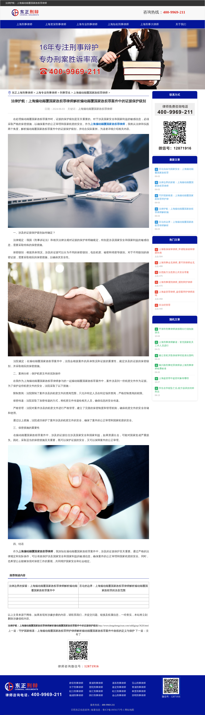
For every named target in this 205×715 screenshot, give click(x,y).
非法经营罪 (162, 305)
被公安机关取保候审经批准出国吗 (174, 355)
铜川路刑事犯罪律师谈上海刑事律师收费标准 (174, 367)
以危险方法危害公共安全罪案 (172, 272)
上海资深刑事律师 (55, 24)
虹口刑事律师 (76, 691)
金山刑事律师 (119, 695)
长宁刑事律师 (76, 687)
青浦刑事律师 (139, 687)
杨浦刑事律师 (76, 695)
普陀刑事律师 (96, 687)
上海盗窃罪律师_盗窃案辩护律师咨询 (175, 293)
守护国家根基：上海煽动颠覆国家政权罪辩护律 (174, 197)
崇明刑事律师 (139, 695)
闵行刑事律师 (96, 695)
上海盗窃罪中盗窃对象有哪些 (172, 378)
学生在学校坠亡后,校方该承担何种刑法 (174, 390)
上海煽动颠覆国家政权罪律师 (90, 92)
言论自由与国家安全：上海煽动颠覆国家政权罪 (174, 171)
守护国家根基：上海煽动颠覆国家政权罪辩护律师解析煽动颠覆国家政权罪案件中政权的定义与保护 (77, 630)
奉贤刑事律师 (139, 691)
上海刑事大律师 (149, 24)
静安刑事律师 (76, 683)
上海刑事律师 (24, 24)
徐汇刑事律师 (96, 691)
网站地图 (129, 710)
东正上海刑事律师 (22, 92)
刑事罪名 (65, 92)
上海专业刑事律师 (86, 24)
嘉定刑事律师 (119, 687)
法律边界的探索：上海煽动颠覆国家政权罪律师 (174, 184)
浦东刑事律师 (119, 683)
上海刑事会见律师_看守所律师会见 (175, 262)
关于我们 (181, 24)
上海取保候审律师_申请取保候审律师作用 (175, 251)
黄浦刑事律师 (96, 683)
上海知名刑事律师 (118, 24)
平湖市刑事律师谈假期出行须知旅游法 (174, 331)
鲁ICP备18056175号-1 (114, 710)
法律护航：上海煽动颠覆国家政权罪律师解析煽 (174, 210)
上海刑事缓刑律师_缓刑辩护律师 (173, 282)
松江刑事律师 (119, 691)
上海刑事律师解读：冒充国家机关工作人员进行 (174, 344)
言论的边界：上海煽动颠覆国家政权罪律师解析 (174, 224)
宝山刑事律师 (139, 683)
